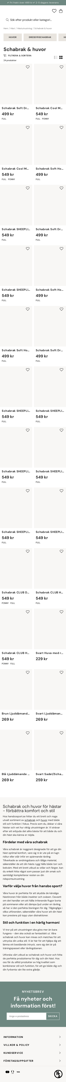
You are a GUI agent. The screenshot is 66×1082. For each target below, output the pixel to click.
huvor (44, 820)
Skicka (52, 1016)
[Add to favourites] (28, 67)
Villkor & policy (32, 1045)
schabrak (30, 820)
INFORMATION (32, 1037)
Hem (6, 28)
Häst (12, 28)
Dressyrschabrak (40, 37)
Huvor (13, 37)
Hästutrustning (24, 28)
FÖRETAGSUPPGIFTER (32, 1060)
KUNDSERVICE (32, 1052)
